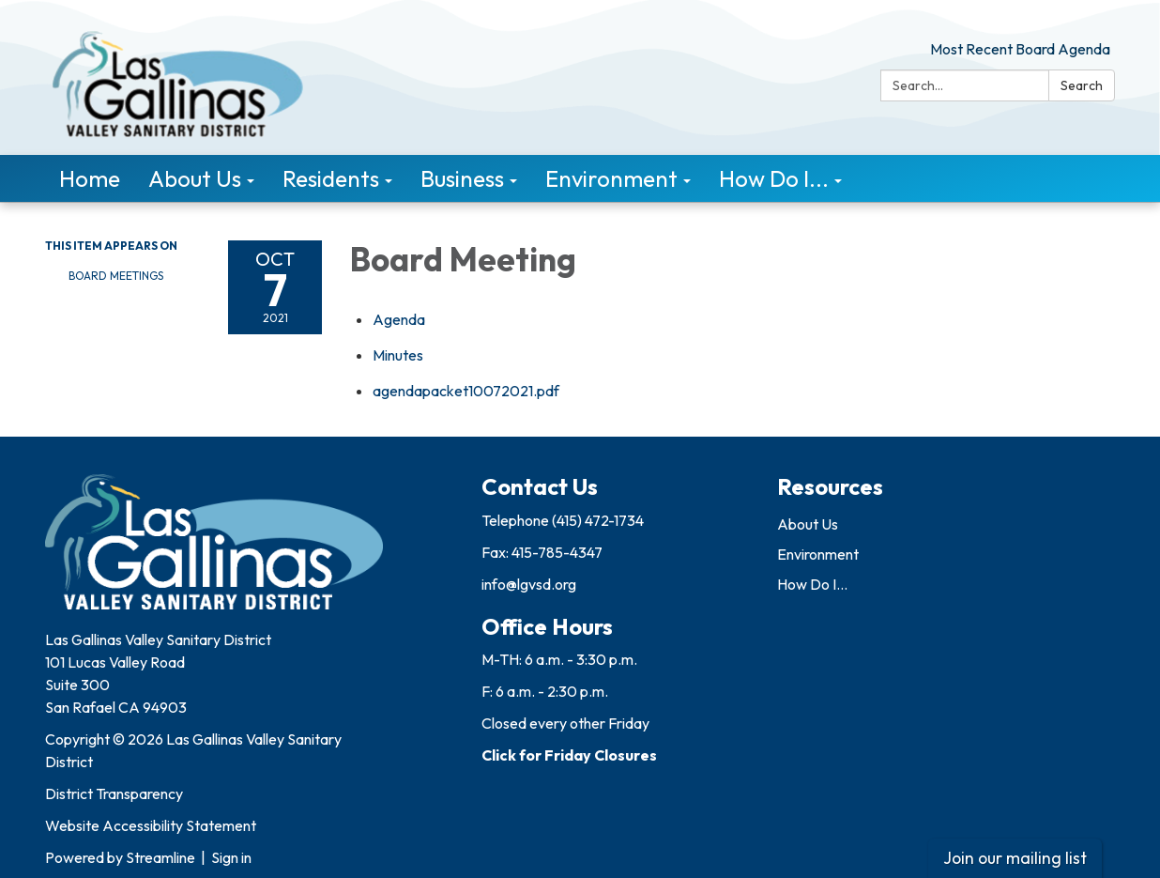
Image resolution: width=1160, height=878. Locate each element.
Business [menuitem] (462, 178)
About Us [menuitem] (194, 178)
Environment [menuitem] (611, 178)
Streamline (160, 857)
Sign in (231, 857)
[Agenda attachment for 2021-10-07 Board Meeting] (399, 319)
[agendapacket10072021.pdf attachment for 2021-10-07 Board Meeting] (466, 390)
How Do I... (812, 584)
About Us (807, 524)
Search (1082, 85)
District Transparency (114, 793)
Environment (818, 554)
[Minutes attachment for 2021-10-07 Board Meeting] (398, 355)
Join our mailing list (1015, 858)
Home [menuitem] (89, 178)
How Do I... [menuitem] (774, 178)
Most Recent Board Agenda (1020, 48)
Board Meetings (116, 276)
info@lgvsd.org (528, 584)
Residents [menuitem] (330, 178)
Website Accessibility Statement (150, 825)
